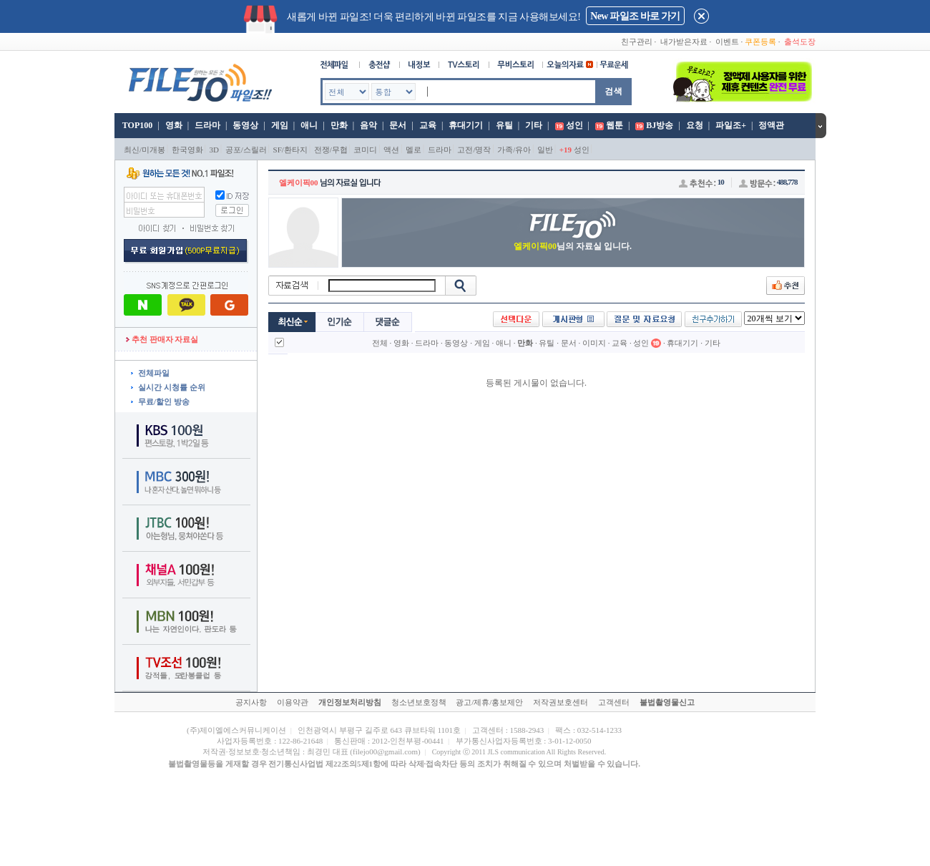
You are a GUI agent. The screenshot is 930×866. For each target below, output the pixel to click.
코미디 (365, 149)
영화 (173, 125)
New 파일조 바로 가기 (635, 16)
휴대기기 (466, 125)
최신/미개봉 (144, 149)
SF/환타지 (290, 149)
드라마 (207, 125)
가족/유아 (514, 149)
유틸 (504, 125)
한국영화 (187, 149)
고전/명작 (474, 149)
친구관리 (636, 41)
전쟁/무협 (331, 149)
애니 (309, 125)
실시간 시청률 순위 (171, 387)
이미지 (594, 343)
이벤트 (727, 41)
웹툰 (614, 125)
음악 (368, 125)
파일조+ (730, 125)
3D (214, 149)
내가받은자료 (684, 41)
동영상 (245, 125)
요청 (694, 125)
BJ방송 (659, 125)
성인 (574, 125)
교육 (427, 125)
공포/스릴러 (246, 149)
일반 (545, 149)
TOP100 (136, 125)
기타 (533, 125)
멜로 (413, 149)
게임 (279, 125)
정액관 (771, 125)
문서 (397, 125)
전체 (380, 343)
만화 (339, 125)
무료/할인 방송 (164, 401)
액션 (391, 149)
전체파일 (154, 373)
